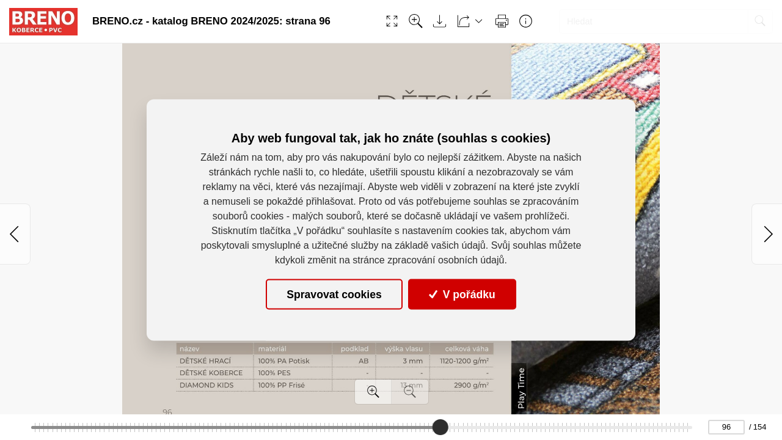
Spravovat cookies (334, 294)
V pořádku (462, 294)
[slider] (440, 427)
